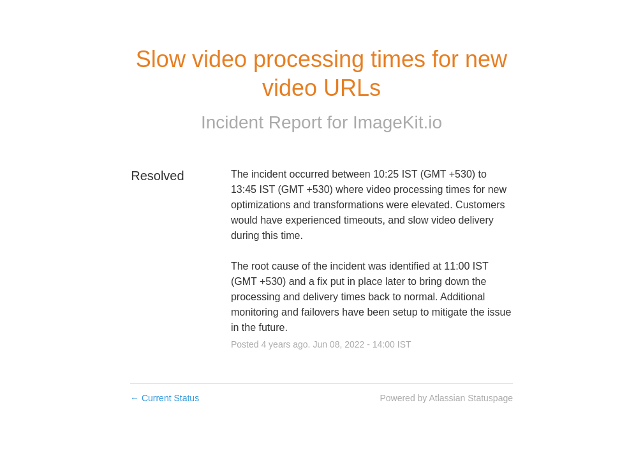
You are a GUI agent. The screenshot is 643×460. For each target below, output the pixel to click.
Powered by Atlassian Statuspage (446, 398)
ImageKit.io (397, 122)
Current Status (164, 398)
